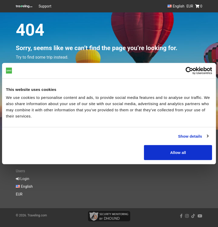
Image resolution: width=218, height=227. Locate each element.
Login (22, 179)
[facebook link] (181, 216)
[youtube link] (200, 216)
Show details (190, 136)
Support (45, 6)
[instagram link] (187, 216)
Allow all (178, 152)
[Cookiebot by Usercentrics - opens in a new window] (189, 70)
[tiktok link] (193, 216)
